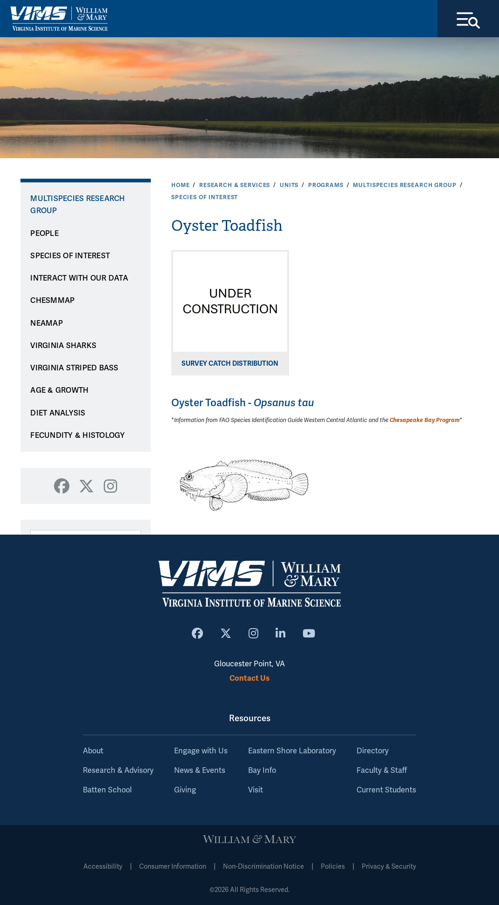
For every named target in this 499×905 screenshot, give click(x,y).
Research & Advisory (118, 770)
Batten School (107, 790)
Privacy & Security (389, 867)
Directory (373, 751)
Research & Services (234, 185)
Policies (333, 867)
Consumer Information (172, 867)
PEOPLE (44, 233)
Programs (326, 185)
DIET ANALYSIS (57, 413)
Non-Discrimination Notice (263, 867)
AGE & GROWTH (59, 390)
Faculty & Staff (382, 770)
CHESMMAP (52, 300)
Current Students (386, 790)
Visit (255, 790)
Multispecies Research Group (404, 185)
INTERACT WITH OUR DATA (79, 278)
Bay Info (262, 770)
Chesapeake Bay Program (424, 420)
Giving (185, 790)
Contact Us (249, 678)
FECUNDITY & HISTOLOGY (77, 435)
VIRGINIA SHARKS (63, 345)
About (93, 751)
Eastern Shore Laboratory (292, 751)
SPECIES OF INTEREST (204, 197)
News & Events (199, 770)
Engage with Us (201, 751)
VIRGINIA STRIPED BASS (74, 368)
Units (289, 185)
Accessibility (102, 867)
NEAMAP (46, 323)
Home (180, 185)
